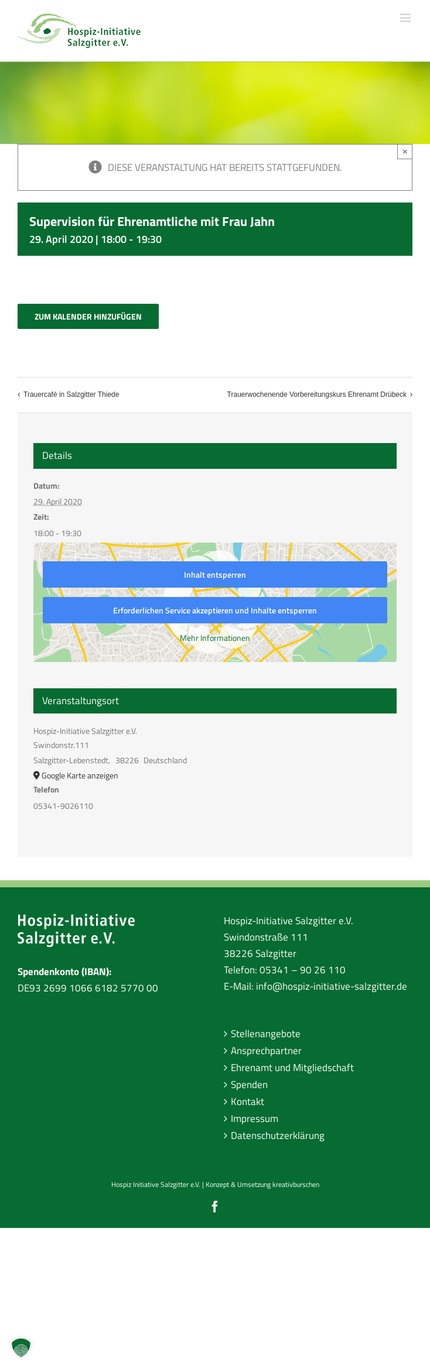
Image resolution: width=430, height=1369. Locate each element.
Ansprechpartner (266, 1050)
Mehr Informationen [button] (215, 638)
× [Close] (405, 151)
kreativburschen (295, 1184)
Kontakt (247, 1101)
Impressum (254, 1118)
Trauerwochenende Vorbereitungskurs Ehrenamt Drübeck (317, 394)
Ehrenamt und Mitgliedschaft (292, 1067)
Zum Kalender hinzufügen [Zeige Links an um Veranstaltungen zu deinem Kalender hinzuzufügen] (88, 316)
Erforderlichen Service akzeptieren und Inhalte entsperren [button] (215, 610)
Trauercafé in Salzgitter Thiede (71, 394)
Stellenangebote (266, 1033)
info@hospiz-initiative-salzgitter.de (331, 986)
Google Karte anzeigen (80, 775)
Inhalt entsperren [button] (215, 574)
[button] (21, 1348)
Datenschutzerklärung (278, 1135)
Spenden (249, 1084)
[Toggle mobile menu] (406, 18)
